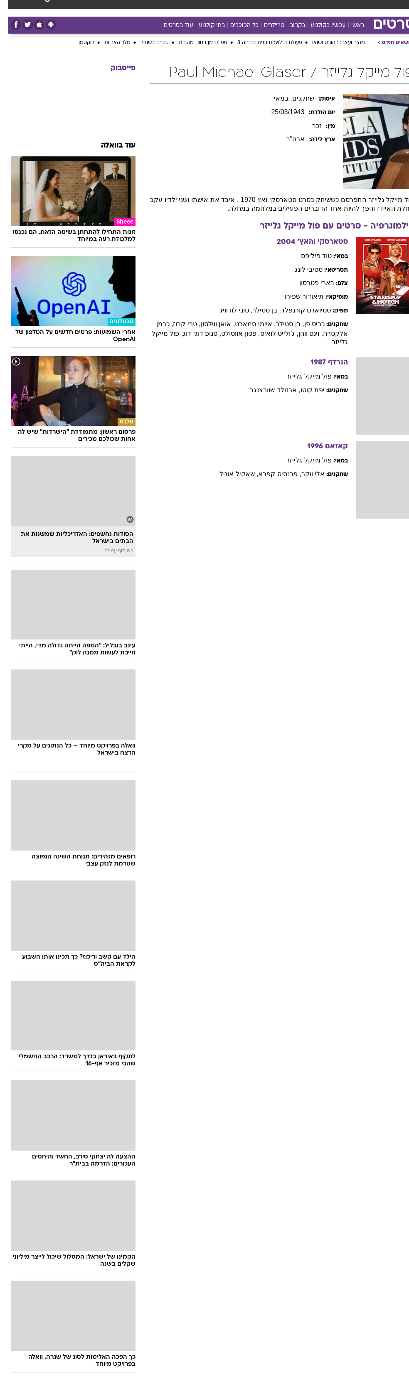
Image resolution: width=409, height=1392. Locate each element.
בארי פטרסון (308, 282)
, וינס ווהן (303, 333)
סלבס (234, 7)
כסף (212, 7)
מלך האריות (109, 42)
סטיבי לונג (301, 269)
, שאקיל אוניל (231, 473)
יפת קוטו (305, 389)
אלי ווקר (305, 473)
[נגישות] (11, 15)
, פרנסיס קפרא (271, 473)
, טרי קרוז (178, 323)
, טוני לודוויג (228, 310)
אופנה (85, 7)
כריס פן (306, 323)
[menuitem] (307, 15)
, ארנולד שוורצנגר (267, 389)
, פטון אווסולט (232, 333)
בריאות (167, 7)
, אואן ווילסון (210, 323)
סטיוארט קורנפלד (298, 310)
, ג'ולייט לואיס (271, 333)
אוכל (191, 7)
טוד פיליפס (308, 255)
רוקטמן (78, 42)
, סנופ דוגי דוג (194, 333)
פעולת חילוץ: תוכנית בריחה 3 (261, 42)
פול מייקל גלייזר (301, 376)
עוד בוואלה (110, 145)
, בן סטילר (258, 310)
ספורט (312, 7)
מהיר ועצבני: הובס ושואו (330, 42)
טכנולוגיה (113, 7)
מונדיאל (285, 7)
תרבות (258, 7)
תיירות (141, 7)
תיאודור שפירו (296, 296)
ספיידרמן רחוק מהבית (195, 42)
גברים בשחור (147, 42)
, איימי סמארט (247, 323)
